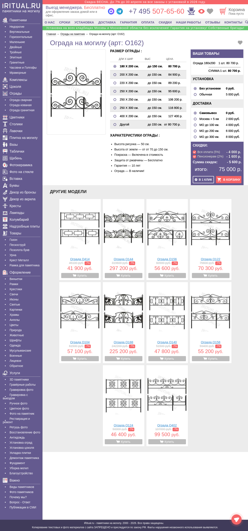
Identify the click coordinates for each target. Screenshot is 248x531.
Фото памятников (21, 492)
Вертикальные (20, 31)
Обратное (16, 366)
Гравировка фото (21, 389)
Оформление (17, 272)
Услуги (11, 373)
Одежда (15, 345)
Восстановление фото (25, 432)
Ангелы (15, 320)
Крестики (16, 289)
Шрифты (15, 340)
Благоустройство (21, 473)
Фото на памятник (22, 413)
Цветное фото (19, 408)
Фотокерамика (17, 165)
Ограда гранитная (22, 110)
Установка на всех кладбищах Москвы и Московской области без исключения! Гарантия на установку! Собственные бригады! (145, 28)
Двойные (16, 47)
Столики (13, 124)
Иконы (14, 299)
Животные (17, 335)
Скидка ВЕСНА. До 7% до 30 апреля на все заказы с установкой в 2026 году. (145, 2)
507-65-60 (156, 11)
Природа (16, 330)
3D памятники (19, 379)
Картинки (16, 309)
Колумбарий (16, 219)
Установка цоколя (22, 447)
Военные (16, 355)
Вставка (12, 178)
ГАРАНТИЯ (128, 22)
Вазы (10, 144)
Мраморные (18, 72)
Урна (13, 255)
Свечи (14, 294)
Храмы (14, 314)
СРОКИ (64, 22)
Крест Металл (19, 260)
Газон (13, 239)
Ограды (12, 93)
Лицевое (15, 360)
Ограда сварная (21, 100)
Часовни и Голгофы (23, 67)
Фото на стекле (18, 172)
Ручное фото (18, 403)
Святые (15, 304)
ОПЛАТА (147, 22)
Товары (12, 233)
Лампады (13, 213)
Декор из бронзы (19, 192)
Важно (11, 480)
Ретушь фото (19, 427)
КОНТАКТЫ (233, 22)
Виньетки (16, 279)
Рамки (14, 284)
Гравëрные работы (22, 384)
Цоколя (12, 86)
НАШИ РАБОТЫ (188, 22)
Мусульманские (20, 350)
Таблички (13, 151)
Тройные (16, 52)
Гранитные (17, 62)
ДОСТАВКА (107, 22)
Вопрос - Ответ (20, 502)
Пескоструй (18, 245)
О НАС (50, 22)
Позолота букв (19, 250)
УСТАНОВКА (84, 22)
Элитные (16, 57)
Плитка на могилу (20, 138)
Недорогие (17, 26)
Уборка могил (19, 468)
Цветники (13, 117)
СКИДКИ (165, 22)
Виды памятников (22, 487)
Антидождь (17, 437)
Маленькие (17, 42)
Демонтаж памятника (24, 458)
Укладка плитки (20, 453)
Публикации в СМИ (23, 507)
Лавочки (13, 131)
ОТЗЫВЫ (212, 22)
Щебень (12, 158)
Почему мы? (18, 497)
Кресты (12, 206)
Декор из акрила (19, 199)
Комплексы (15, 80)
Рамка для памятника (25, 265)
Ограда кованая (21, 105)
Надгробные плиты (21, 226)
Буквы (11, 185)
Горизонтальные (21, 37)
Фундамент (17, 463)
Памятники (15, 20)
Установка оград (21, 442)
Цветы (14, 325)
